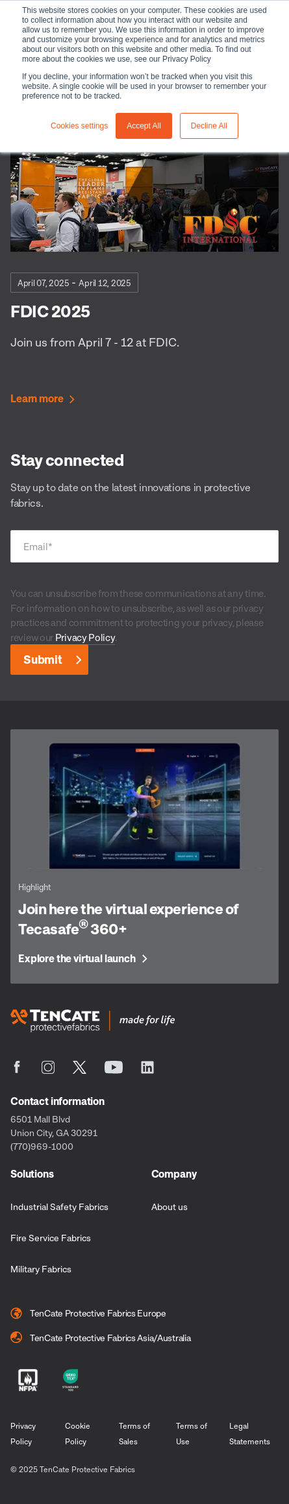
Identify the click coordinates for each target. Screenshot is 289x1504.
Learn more (36, 399)
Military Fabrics (40, 1268)
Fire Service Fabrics (50, 1237)
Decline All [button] (209, 125)
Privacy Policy (85, 637)
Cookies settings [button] (79, 125)
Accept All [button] (144, 125)
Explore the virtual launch (77, 959)
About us (169, 1206)
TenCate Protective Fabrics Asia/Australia (100, 1337)
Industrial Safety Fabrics (59, 1206)
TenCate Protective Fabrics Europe (88, 1313)
